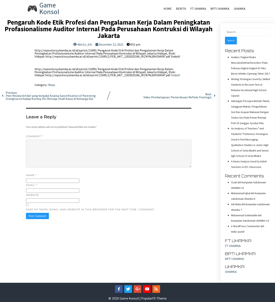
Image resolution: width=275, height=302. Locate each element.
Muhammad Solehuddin (244, 215)
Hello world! (237, 231)
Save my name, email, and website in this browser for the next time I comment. (90, 209)
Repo (51, 85)
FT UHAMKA (198, 8)
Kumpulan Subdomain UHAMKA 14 (250, 220)
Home (167, 8)
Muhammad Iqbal (240, 193)
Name (31, 175)
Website (32, 194)
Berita (181, 8)
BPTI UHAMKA (219, 8)
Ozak (234, 182)
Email (31, 185)
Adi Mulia (236, 204)
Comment (34, 136)
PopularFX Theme (154, 298)
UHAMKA (239, 8)
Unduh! (175, 75)
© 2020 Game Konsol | (124, 298)
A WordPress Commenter (245, 226)
